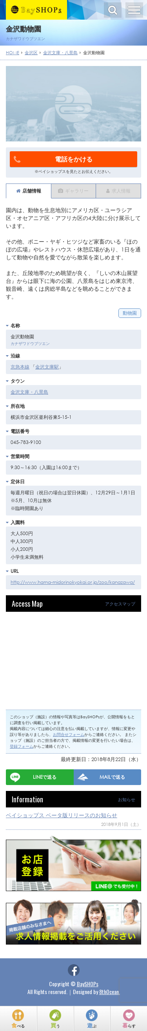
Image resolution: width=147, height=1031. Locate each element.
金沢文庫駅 (47, 366)
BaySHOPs (87, 984)
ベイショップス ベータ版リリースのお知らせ (61, 815)
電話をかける (53, 159)
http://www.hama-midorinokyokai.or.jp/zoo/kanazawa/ (73, 582)
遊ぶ (91, 1025)
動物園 (130, 313)
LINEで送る (44, 777)
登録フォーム (21, 746)
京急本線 (20, 366)
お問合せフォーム (68, 734)
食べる (18, 1025)
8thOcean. (109, 991)
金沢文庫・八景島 (29, 392)
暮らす (129, 1025)
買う (55, 1025)
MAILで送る (112, 777)
